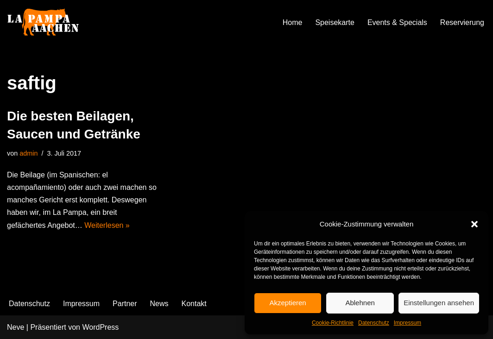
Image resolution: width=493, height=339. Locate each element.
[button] (474, 224)
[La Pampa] (53, 22)
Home (293, 22)
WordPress (100, 327)
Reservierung (462, 22)
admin (28, 153)
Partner (125, 304)
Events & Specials (397, 22)
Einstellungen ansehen (439, 303)
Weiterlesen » (107, 225)
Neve (15, 327)
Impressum (407, 323)
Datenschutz (373, 323)
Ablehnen (359, 303)
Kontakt (194, 304)
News (159, 304)
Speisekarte (334, 22)
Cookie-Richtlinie (333, 323)
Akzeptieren (287, 303)
